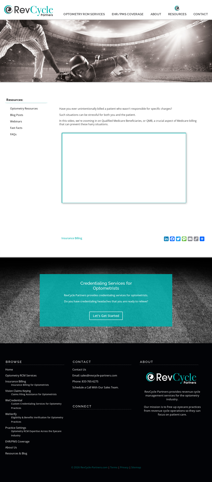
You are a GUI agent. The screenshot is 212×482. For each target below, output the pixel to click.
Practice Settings (38, 432)
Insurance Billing (71, 238)
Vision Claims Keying (38, 392)
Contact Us (79, 369)
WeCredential (38, 404)
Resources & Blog (16, 453)
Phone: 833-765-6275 (85, 381)
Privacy (124, 467)
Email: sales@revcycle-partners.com (94, 375)
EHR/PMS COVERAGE (128, 14)
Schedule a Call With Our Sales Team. (95, 387)
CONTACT (200, 14)
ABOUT (156, 14)
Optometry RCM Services (21, 375)
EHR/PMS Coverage (17, 441)
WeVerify (38, 418)
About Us (11, 447)
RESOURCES (177, 14)
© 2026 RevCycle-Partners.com (89, 467)
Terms (113, 467)
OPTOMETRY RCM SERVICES (84, 14)
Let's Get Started (106, 315)
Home (9, 369)
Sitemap (136, 467)
